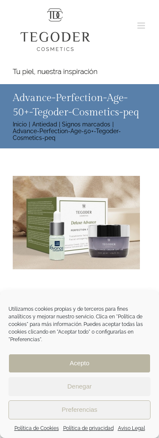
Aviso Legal (131, 428)
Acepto (79, 363)
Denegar (79, 386)
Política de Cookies (36, 428)
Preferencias (79, 409)
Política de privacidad (88, 428)
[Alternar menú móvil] (141, 25)
